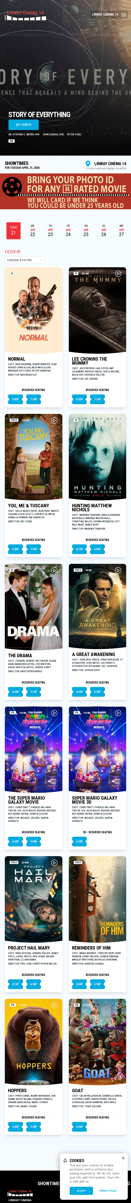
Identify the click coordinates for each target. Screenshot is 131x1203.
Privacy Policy (108, 1190)
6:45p (97, 549)
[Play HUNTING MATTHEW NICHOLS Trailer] (118, 420)
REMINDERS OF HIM (91, 948)
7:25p (33, 549)
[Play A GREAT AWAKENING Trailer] (118, 570)
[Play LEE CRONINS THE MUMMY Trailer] (118, 273)
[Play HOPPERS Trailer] (54, 1005)
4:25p (15, 549)
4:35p (15, 691)
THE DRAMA (20, 655)
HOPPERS (17, 1090)
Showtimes (50, 1183)
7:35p (33, 399)
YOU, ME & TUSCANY (28, 506)
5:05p (15, 399)
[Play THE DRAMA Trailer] (54, 570)
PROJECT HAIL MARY (29, 948)
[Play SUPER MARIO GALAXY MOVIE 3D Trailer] (118, 713)
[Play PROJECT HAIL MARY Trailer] (54, 862)
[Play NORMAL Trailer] (54, 273)
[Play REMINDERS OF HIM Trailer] (118, 862)
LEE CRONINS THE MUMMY (89, 361)
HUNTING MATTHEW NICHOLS (92, 508)
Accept (81, 1190)
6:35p (97, 691)
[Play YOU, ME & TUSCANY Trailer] (54, 420)
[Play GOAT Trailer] (118, 1005)
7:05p (33, 841)
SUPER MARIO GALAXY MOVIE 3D (94, 800)
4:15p (79, 549)
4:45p (15, 841)
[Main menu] (109, 15)
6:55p (33, 984)
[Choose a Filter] (25, 260)
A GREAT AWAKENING (93, 654)
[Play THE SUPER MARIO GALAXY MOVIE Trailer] (54, 713)
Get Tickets (23, 124)
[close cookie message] (123, 1158)
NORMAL (16, 359)
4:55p (79, 399)
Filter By (13, 251)
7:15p (97, 399)
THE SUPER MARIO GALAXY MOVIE (26, 800)
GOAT (77, 1090)
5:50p (79, 841)
